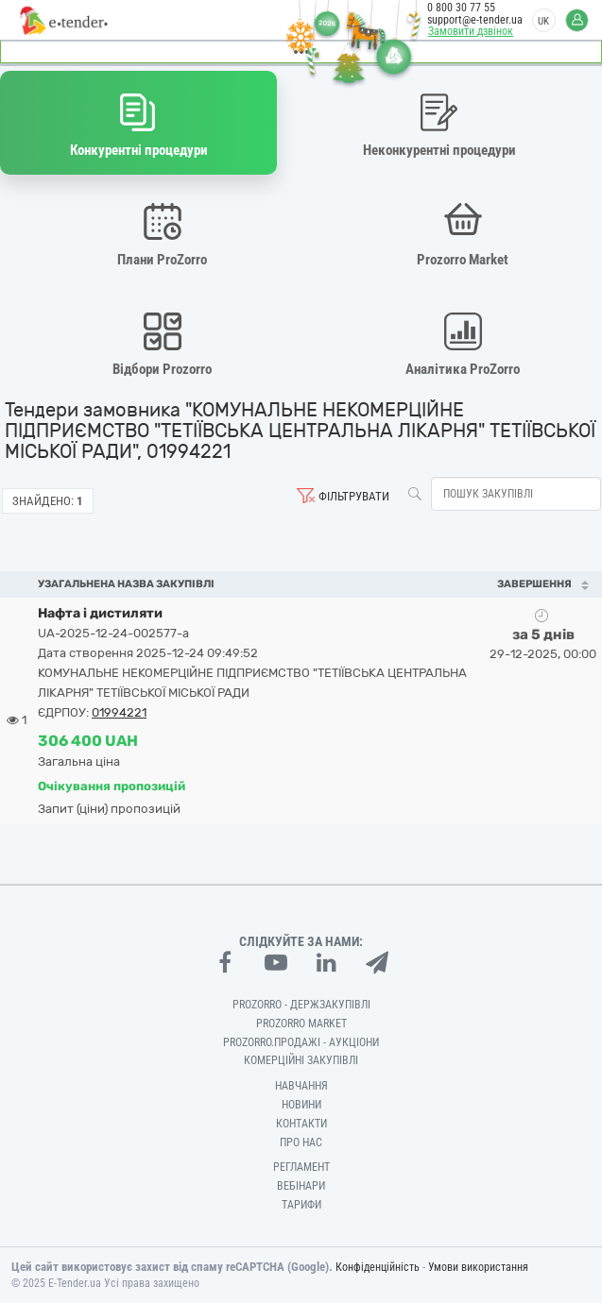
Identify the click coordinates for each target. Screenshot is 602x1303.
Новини (301, 1104)
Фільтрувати (353, 496)
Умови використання (478, 1267)
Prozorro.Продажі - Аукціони (301, 1042)
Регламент (301, 1167)
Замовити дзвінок (470, 31)
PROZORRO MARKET (301, 1023)
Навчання (301, 1085)
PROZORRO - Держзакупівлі (301, 1004)
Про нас (301, 1142)
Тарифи (301, 1204)
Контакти (301, 1123)
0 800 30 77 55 (461, 7)
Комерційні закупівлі (301, 1060)
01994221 (119, 712)
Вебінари (301, 1186)
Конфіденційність (377, 1267)
